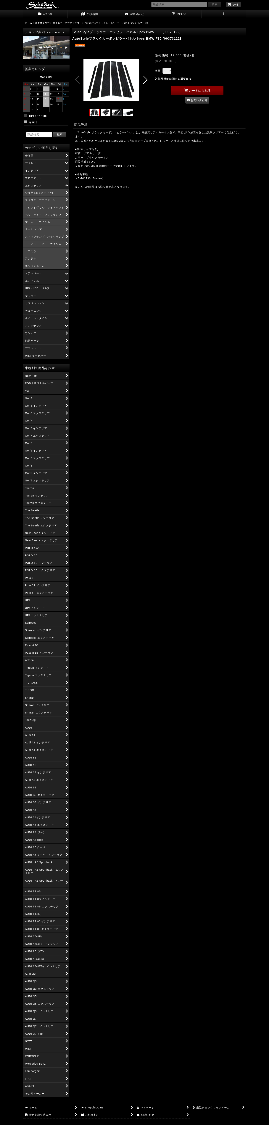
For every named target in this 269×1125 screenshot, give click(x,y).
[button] (224, 14)
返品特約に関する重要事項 (173, 78)
